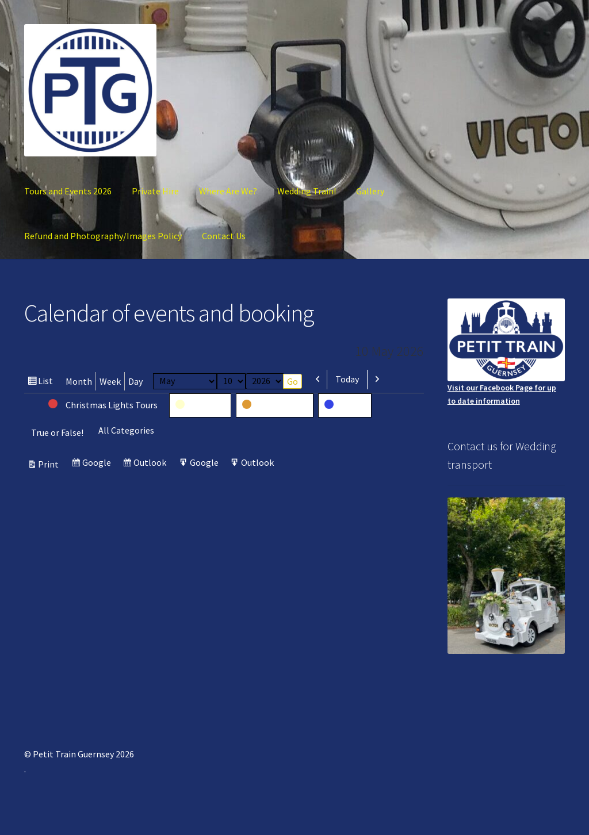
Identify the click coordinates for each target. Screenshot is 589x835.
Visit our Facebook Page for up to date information (506, 352)
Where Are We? (228, 191)
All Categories (126, 430)
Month (79, 381)
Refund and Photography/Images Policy (103, 236)
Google (98, 464)
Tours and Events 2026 (68, 191)
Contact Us (224, 236)
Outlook (151, 464)
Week (110, 381)
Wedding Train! (306, 191)
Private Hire (155, 191)
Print (50, 464)
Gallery (370, 191)
